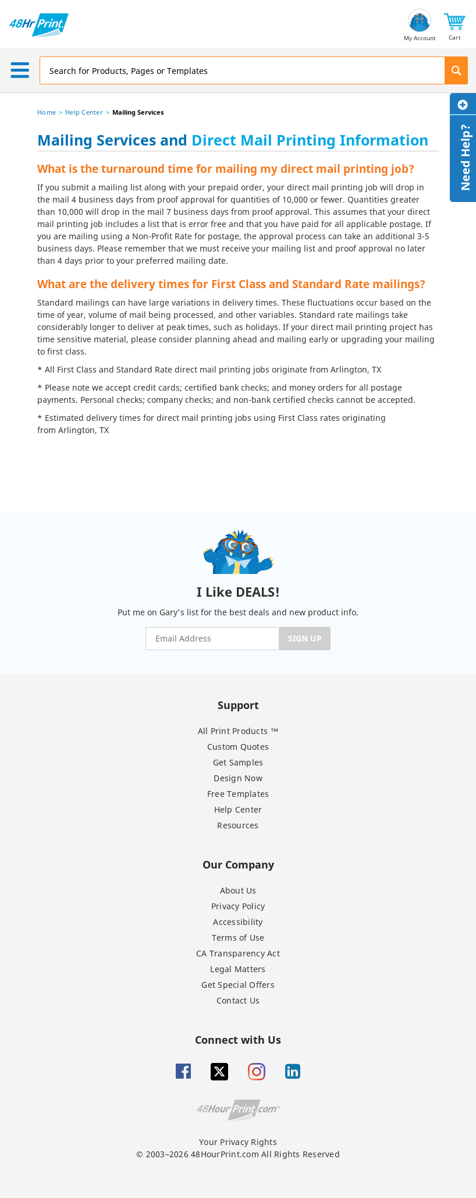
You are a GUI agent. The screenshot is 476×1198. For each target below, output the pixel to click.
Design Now (238, 778)
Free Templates (238, 793)
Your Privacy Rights (238, 1141)
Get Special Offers (238, 984)
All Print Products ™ (238, 730)
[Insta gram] (256, 1071)
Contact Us (238, 1000)
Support (238, 704)
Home (46, 112)
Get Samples (238, 762)
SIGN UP (305, 638)
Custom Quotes (238, 746)
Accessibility (237, 921)
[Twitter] (219, 1071)
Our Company (238, 864)
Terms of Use (238, 937)
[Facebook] (183, 1071)
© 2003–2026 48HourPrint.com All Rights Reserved (238, 1154)
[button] (455, 25)
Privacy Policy (238, 906)
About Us (238, 890)
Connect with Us (238, 1039)
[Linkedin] (292, 1071)
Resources (237, 825)
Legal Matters (237, 968)
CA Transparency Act (238, 953)
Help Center (84, 112)
